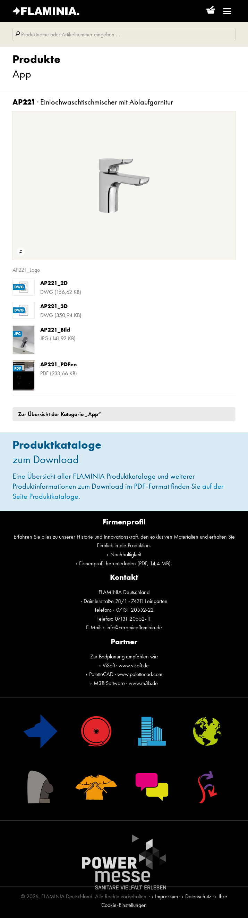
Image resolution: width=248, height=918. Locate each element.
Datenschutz (198, 896)
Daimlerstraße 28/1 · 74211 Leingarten (126, 601)
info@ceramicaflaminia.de (134, 627)
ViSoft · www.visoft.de (126, 665)
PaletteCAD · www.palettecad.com (125, 674)
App (21, 74)
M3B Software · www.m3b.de (126, 683)
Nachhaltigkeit (125, 554)
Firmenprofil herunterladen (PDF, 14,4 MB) (125, 563)
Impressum (166, 896)
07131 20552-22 (135, 609)
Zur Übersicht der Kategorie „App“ (59, 414)
